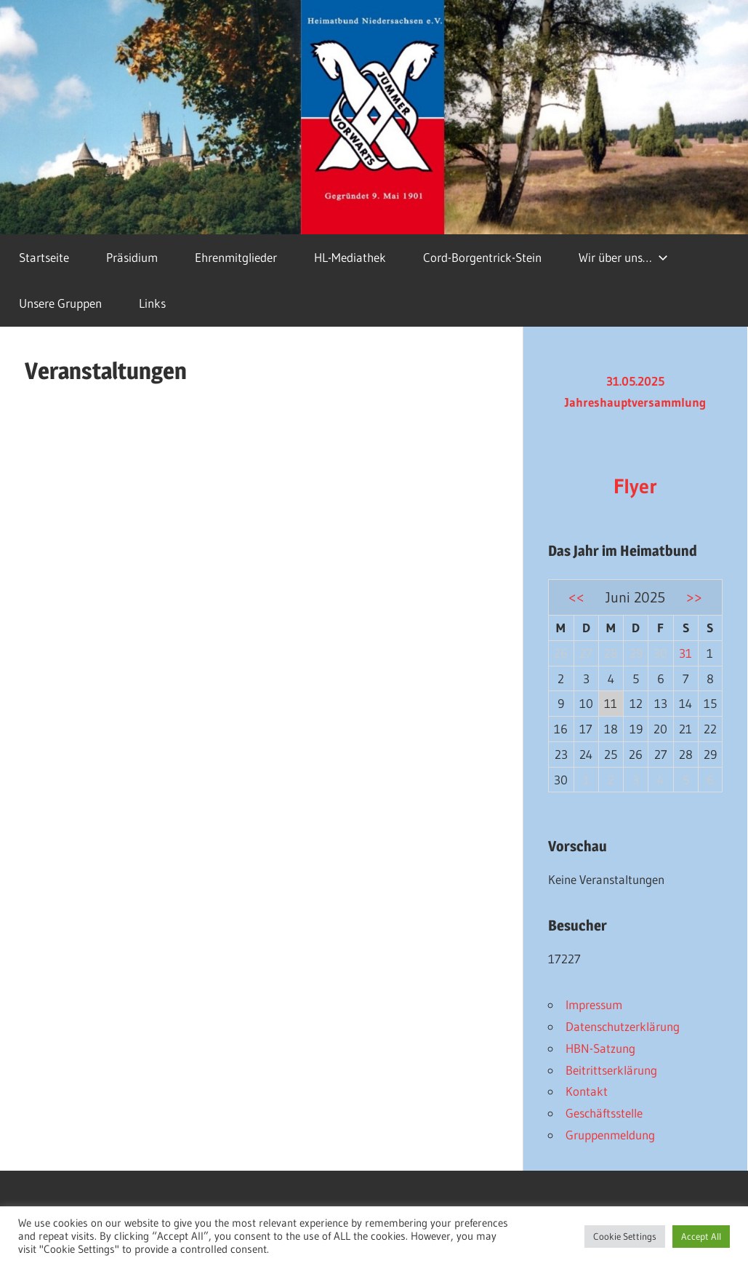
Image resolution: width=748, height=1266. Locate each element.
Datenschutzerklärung (623, 1026)
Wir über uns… (623, 257)
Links (152, 303)
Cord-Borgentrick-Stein (482, 257)
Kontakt (587, 1091)
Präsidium (132, 257)
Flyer (635, 486)
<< (576, 597)
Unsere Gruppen (60, 303)
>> (694, 597)
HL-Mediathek (350, 257)
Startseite (44, 257)
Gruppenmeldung (610, 1134)
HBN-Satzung (600, 1048)
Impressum (594, 1004)
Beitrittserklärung (611, 1070)
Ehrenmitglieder (236, 257)
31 (685, 653)
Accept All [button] (701, 1236)
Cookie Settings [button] (624, 1236)
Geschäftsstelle (604, 1112)
